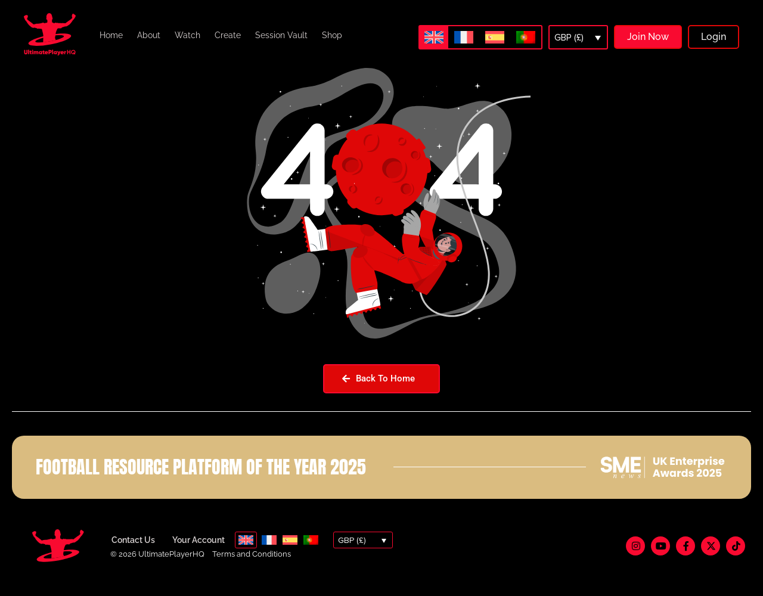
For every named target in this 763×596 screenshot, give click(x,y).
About (148, 35)
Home (111, 35)
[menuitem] (434, 37)
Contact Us (133, 554)
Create (228, 35)
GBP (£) (569, 38)
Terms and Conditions (251, 568)
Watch (187, 35)
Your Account (198, 554)
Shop (332, 35)
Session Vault (281, 35)
